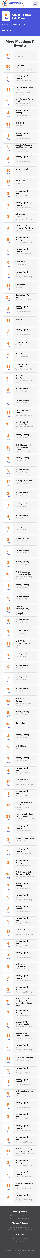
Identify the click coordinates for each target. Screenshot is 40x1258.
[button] (35, 3)
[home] (12, 4)
